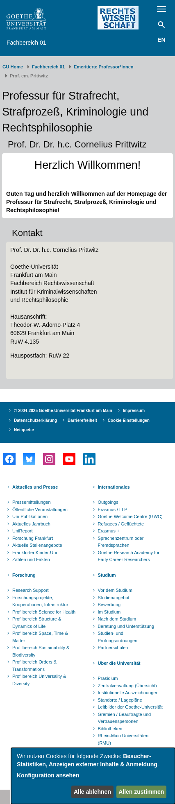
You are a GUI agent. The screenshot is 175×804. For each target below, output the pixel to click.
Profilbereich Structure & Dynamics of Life (36, 622)
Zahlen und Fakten (31, 559)
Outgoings (108, 502)
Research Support (30, 590)
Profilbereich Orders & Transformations (34, 665)
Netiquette (24, 430)
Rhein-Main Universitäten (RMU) (123, 739)
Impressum (134, 410)
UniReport (22, 530)
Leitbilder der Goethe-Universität (130, 706)
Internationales (114, 487)
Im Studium (109, 611)
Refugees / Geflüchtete (121, 523)
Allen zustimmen (141, 791)
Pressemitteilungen (31, 502)
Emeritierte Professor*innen (104, 66)
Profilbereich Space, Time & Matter (40, 637)
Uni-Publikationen (30, 516)
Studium (107, 575)
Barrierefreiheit (82, 420)
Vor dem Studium (115, 590)
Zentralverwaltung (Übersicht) (127, 685)
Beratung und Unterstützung (126, 626)
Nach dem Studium (117, 618)
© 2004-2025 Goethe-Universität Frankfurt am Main (63, 410)
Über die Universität (119, 663)
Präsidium (108, 678)
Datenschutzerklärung (35, 420)
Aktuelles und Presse (35, 487)
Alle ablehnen (92, 791)
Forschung (24, 575)
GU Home (12, 66)
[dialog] (93, 776)
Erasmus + (109, 530)
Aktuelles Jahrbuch (31, 523)
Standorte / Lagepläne (120, 700)
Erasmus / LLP (112, 509)
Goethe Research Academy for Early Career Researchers (128, 556)
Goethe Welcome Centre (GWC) (130, 516)
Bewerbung (109, 604)
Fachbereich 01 (26, 42)
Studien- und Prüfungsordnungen (118, 637)
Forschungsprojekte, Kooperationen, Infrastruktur (40, 601)
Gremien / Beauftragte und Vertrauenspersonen (124, 718)
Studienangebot (114, 597)
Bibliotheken (110, 728)
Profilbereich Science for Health (43, 611)
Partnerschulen (113, 647)
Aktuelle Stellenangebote (37, 545)
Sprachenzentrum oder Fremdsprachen (121, 542)
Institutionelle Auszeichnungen (128, 692)
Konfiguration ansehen (48, 775)
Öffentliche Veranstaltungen (40, 509)
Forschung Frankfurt (32, 538)
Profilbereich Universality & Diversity (39, 680)
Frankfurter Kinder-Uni (34, 552)
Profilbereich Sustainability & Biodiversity (40, 651)
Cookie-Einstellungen (129, 420)
